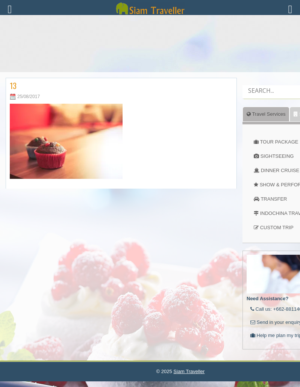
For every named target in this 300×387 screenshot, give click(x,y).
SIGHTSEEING (277, 156)
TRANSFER (274, 199)
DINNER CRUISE (280, 170)
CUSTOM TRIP (277, 227)
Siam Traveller (189, 371)
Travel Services (266, 114)
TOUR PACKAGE (279, 142)
